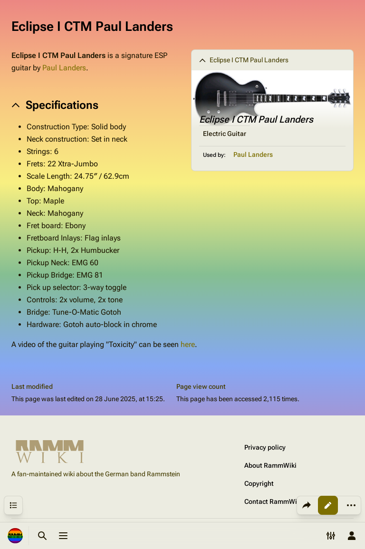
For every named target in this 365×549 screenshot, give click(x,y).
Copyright (259, 483)
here (188, 344)
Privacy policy (265, 447)
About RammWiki (270, 465)
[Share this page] (306, 505)
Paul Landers (253, 154)
